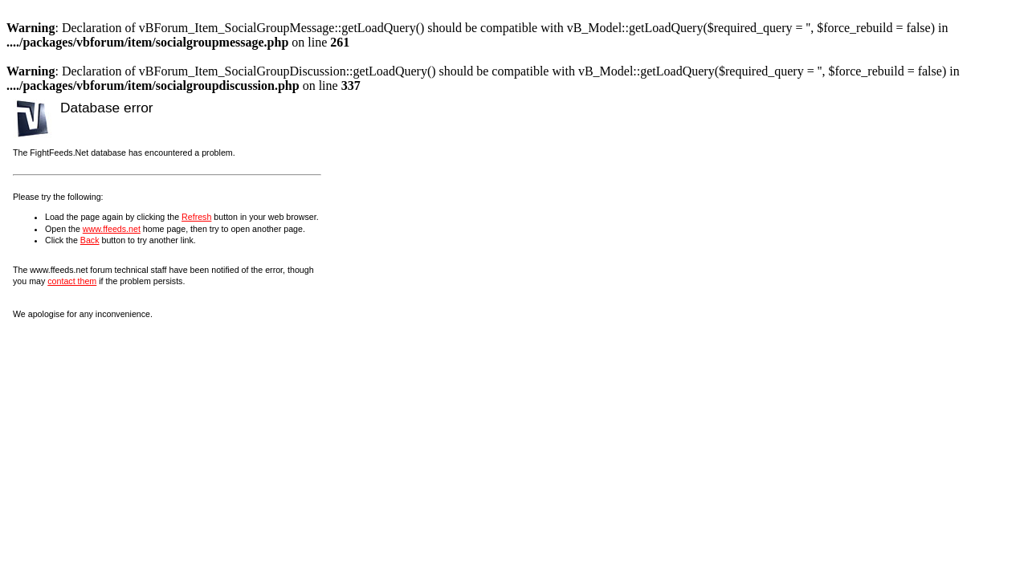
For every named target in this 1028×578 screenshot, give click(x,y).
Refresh (196, 217)
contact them (71, 281)
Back (90, 240)
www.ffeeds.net (112, 229)
